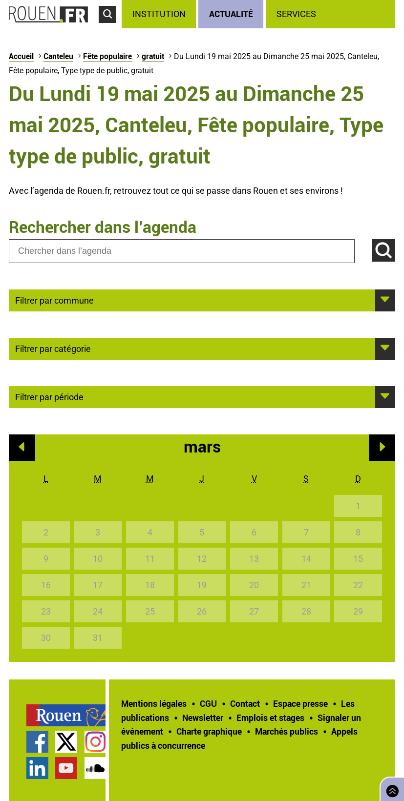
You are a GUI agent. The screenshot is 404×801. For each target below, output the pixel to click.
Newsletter (202, 717)
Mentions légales (154, 703)
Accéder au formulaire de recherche (110, 27)
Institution (159, 14)
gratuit (153, 56)
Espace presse (300, 703)
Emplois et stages (270, 717)
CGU (208, 703)
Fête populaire (107, 56)
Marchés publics (286, 731)
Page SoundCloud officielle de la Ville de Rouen (95, 768)
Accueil (21, 56)
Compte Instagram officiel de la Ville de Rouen (95, 742)
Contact (245, 703)
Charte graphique (209, 731)
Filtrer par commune (54, 300)
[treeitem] (160, 14)
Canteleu (58, 56)
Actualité (231, 14)
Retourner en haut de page (390, 788)
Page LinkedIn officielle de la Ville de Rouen (37, 768)
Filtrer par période (49, 396)
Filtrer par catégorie (53, 348)
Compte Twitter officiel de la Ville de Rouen (66, 742)
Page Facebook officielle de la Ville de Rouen (37, 742)
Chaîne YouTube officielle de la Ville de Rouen (66, 768)
